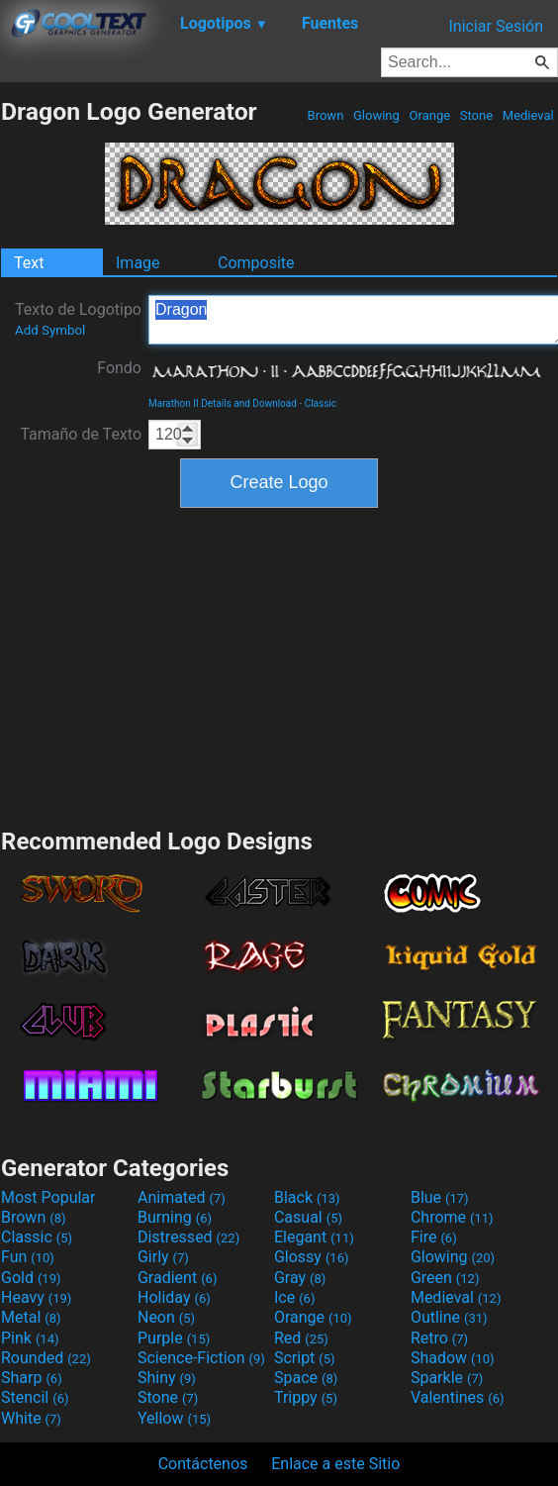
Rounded (46, 1357)
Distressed (188, 1237)
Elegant (314, 1237)
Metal (31, 1317)
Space (305, 1377)
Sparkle (447, 1377)
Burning (175, 1217)
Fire (434, 1237)
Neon (166, 1317)
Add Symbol (50, 330)
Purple (174, 1338)
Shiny (167, 1377)
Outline (449, 1317)
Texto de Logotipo (78, 319)
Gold (31, 1277)
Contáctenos (203, 1463)
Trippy (305, 1397)
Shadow (453, 1357)
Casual (308, 1217)
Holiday (174, 1297)
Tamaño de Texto (80, 434)
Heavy (36, 1297)
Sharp (31, 1377)
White (31, 1418)
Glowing (376, 115)
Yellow (174, 1418)
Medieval (528, 115)
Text (29, 262)
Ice (294, 1297)
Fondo (119, 367)
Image (138, 262)
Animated (182, 1197)
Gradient (177, 1277)
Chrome (452, 1217)
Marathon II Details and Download (222, 403)
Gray (300, 1277)
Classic (320, 403)
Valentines (458, 1397)
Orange (429, 115)
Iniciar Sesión (495, 26)
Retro (439, 1338)
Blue (440, 1197)
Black (307, 1197)
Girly (163, 1256)
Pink (30, 1338)
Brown (325, 115)
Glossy (311, 1256)
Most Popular (48, 1197)
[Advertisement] (279, 665)
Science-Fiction (201, 1357)
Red (301, 1338)
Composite (256, 262)
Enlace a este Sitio (335, 1463)
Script (304, 1357)
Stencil (34, 1397)
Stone (477, 115)
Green (445, 1277)
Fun (27, 1256)
